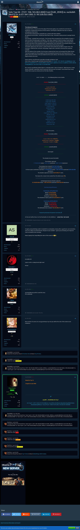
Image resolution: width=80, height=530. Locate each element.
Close (77, 528)
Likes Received (7, 41)
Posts (5, 47)
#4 (75, 289)
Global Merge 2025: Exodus (39, 453)
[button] (2, 2)
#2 (75, 225)
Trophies (6, 45)
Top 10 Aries (38, 353)
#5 (75, 318)
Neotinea (9, 422)
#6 (75, 377)
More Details (72, 528)
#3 (75, 256)
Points (5, 43)
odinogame (23, 16)
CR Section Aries (26, 353)
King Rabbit (10, 352)
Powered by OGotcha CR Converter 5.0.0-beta (49, 212)
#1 (75, 24)
